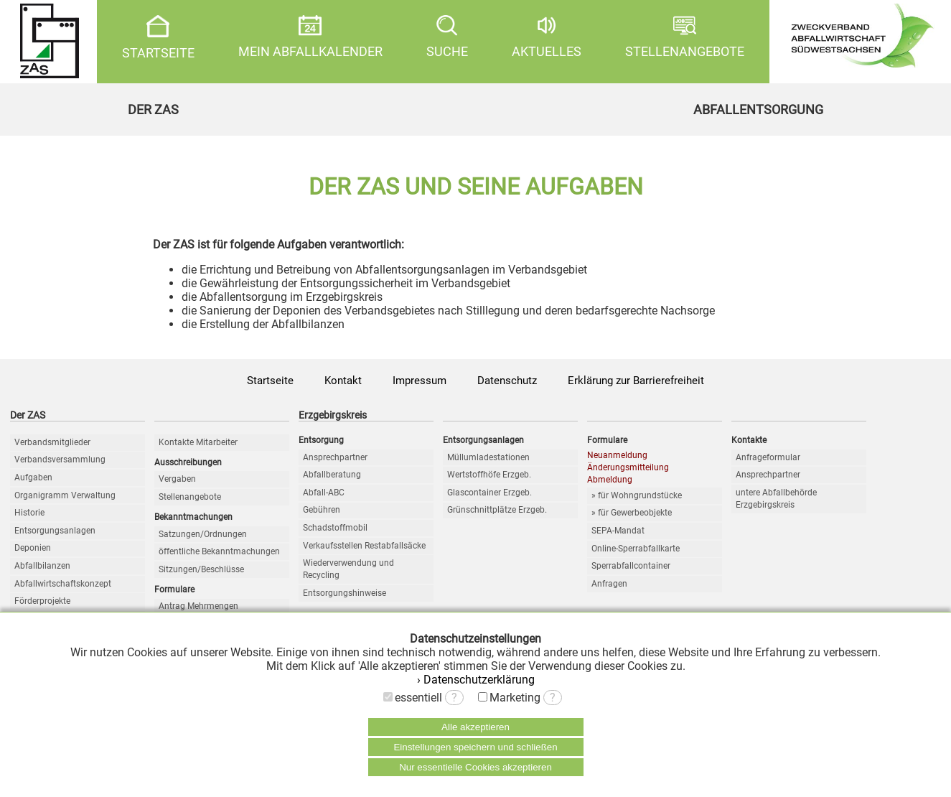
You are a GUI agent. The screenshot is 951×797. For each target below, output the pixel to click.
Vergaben (177, 479)
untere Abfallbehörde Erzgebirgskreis (776, 499)
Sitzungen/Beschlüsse (201, 569)
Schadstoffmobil (335, 528)
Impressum (419, 380)
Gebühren (321, 510)
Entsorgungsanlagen (54, 531)
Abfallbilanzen (42, 566)
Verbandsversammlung (60, 460)
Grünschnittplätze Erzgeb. (497, 510)
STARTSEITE (158, 37)
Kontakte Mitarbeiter (198, 442)
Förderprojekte (42, 601)
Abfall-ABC (324, 493)
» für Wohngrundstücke (636, 495)
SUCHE (447, 37)
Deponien (32, 548)
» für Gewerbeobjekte (631, 513)
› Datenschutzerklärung (476, 679)
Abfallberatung (332, 475)
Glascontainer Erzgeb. (489, 493)
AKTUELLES (546, 37)
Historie (29, 513)
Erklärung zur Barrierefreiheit (636, 380)
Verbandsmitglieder (52, 442)
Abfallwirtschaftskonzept (62, 584)
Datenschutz (507, 380)
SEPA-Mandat (618, 531)
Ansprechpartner (335, 457)
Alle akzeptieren (475, 727)
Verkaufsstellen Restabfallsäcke (364, 546)
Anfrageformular (768, 457)
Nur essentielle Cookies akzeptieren (475, 767)
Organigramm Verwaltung (65, 495)
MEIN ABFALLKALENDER (310, 37)
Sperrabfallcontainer (630, 566)
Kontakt (343, 380)
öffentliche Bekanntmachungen (219, 551)
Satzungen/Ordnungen (203, 534)
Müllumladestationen (488, 457)
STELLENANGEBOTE (684, 37)
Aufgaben (33, 477)
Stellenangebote (190, 497)
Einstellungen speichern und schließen (475, 747)
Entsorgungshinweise (344, 593)
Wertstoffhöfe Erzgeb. (489, 475)
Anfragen (609, 584)
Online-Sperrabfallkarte (635, 549)
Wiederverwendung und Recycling (348, 569)
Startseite (270, 380)
